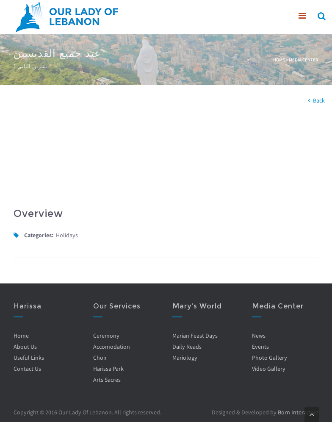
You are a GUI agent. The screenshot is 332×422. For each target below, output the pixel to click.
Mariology (184, 357)
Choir (100, 357)
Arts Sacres (107, 379)
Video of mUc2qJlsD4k (87, 158)
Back (319, 100)
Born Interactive (298, 412)
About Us (25, 346)
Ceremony (106, 335)
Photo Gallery (269, 357)
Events (260, 346)
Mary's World (197, 306)
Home (279, 60)
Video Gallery (268, 368)
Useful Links (29, 357)
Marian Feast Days (195, 335)
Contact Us (27, 368)
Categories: (38, 235)
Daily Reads (187, 346)
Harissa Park (108, 368)
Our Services (117, 306)
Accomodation (111, 346)
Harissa (28, 306)
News (259, 335)
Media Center (303, 60)
